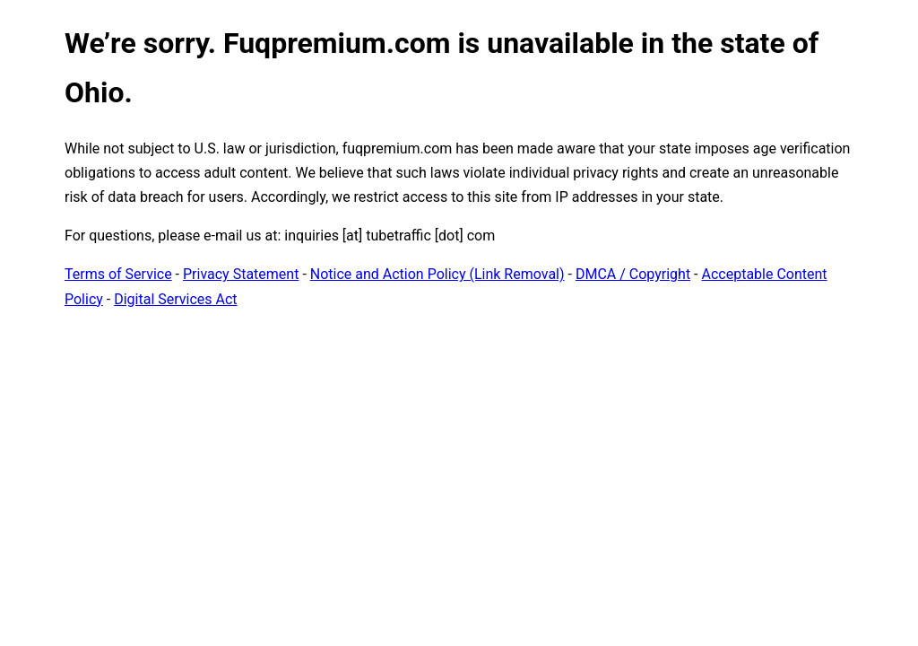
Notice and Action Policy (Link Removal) (437, 274)
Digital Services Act (175, 299)
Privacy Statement (241, 274)
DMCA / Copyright (633, 274)
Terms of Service (118, 274)
